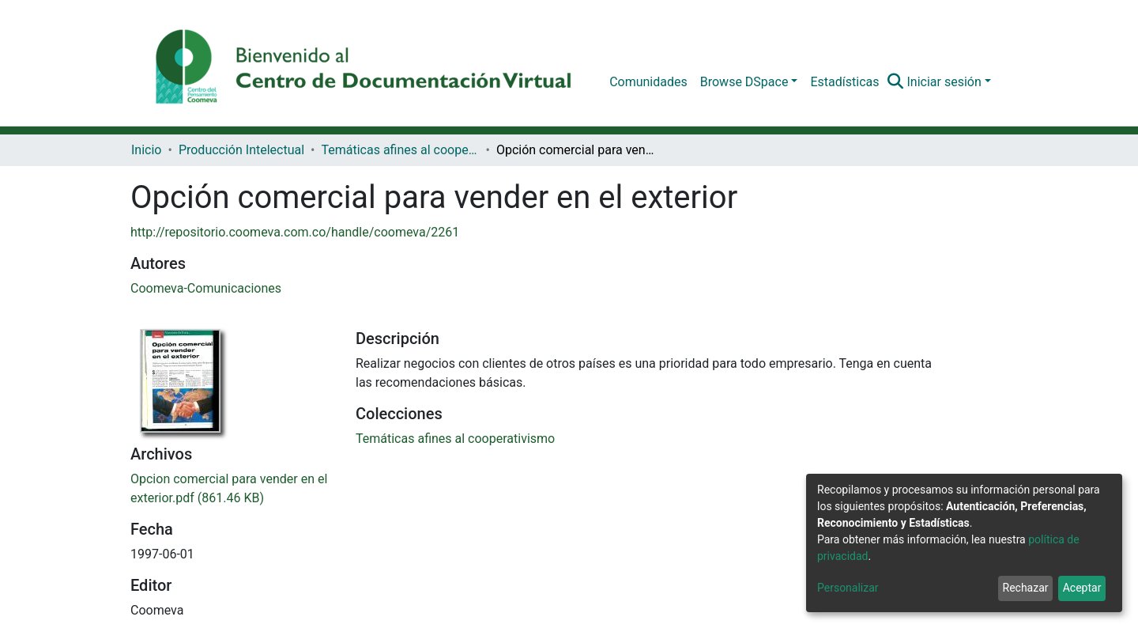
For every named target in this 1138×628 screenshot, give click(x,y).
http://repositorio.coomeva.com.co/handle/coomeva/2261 (294, 232)
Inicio (146, 149)
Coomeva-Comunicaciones (205, 288)
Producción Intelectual (241, 149)
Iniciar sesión (943, 81)
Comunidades (648, 81)
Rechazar (1026, 587)
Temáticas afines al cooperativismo (400, 149)
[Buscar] (895, 82)
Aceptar (1082, 587)
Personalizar (848, 587)
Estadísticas (844, 81)
